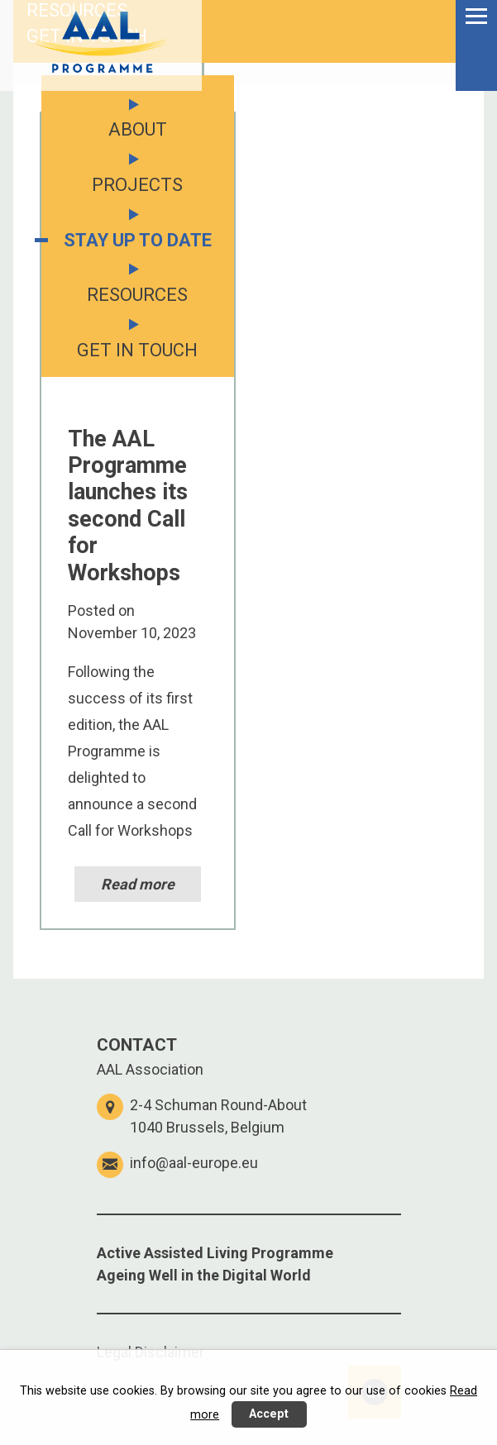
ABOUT (137, 129)
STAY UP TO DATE (138, 240)
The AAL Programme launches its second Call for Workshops (128, 506)
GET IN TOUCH (86, 36)
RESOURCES (137, 294)
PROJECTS (137, 184)
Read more (137, 884)
